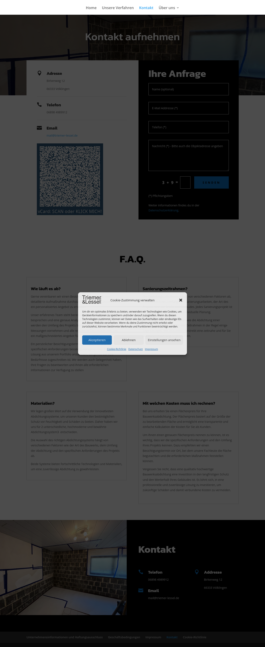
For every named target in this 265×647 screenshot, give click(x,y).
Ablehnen (129, 340)
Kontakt (146, 8)
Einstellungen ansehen (164, 340)
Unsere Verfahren (118, 8)
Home (91, 8)
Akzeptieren (97, 340)
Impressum (151, 349)
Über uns (167, 8)
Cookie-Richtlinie (116, 349)
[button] (181, 300)
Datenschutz (135, 349)
